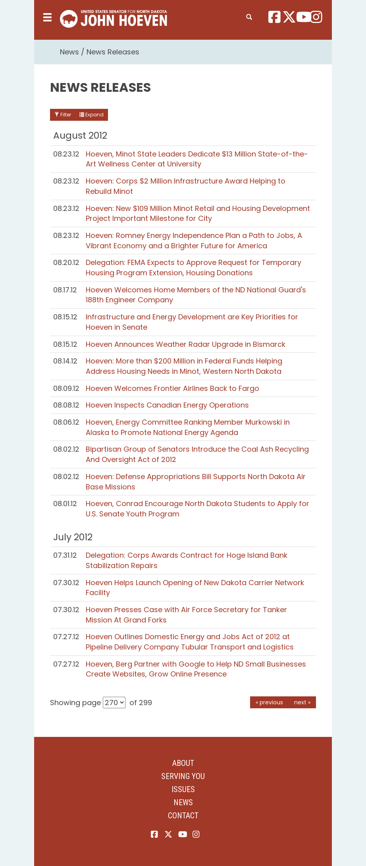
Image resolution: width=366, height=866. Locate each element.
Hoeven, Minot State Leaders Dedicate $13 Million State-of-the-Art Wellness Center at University (197, 159)
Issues (183, 789)
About (183, 763)
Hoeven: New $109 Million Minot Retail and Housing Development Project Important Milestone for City (198, 213)
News (69, 52)
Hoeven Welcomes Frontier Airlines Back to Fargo (172, 388)
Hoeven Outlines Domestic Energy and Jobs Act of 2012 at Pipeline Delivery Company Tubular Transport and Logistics (190, 642)
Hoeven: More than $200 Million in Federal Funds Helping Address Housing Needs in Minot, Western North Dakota (184, 366)
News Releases (113, 52)
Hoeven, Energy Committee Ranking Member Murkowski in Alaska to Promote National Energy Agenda (188, 427)
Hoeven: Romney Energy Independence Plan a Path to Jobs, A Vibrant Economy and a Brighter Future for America (194, 240)
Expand (91, 114)
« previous (269, 702)
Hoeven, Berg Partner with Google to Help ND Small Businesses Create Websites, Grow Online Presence (196, 669)
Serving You (183, 776)
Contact (183, 815)
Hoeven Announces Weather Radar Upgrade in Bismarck (185, 344)
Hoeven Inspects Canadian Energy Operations (167, 405)
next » (302, 702)
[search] (249, 15)
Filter (62, 114)
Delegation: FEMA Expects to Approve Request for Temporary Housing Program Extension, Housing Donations (193, 267)
